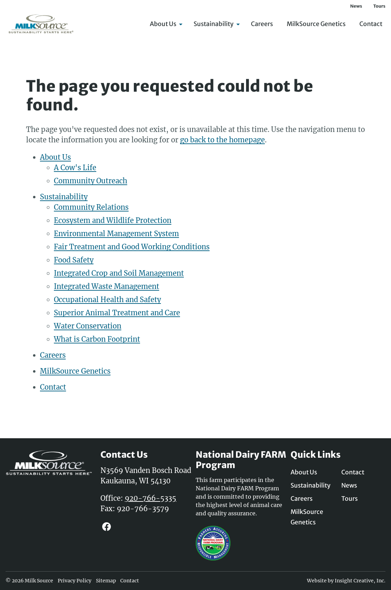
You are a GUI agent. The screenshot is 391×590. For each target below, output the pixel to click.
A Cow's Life (75, 167)
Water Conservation (87, 326)
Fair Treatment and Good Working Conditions (132, 246)
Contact (370, 24)
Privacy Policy (74, 580)
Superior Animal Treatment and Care (117, 312)
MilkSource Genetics (316, 24)
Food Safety (73, 260)
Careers (262, 24)
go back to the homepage (222, 139)
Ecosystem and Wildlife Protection (112, 220)
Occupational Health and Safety (107, 299)
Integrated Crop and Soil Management (119, 273)
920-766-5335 (150, 498)
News (356, 6)
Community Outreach (90, 180)
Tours (379, 6)
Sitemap (106, 580)
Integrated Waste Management (106, 286)
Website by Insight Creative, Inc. (346, 580)
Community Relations (91, 207)
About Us (165, 24)
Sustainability (215, 24)
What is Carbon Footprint (97, 339)
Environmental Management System (116, 233)
